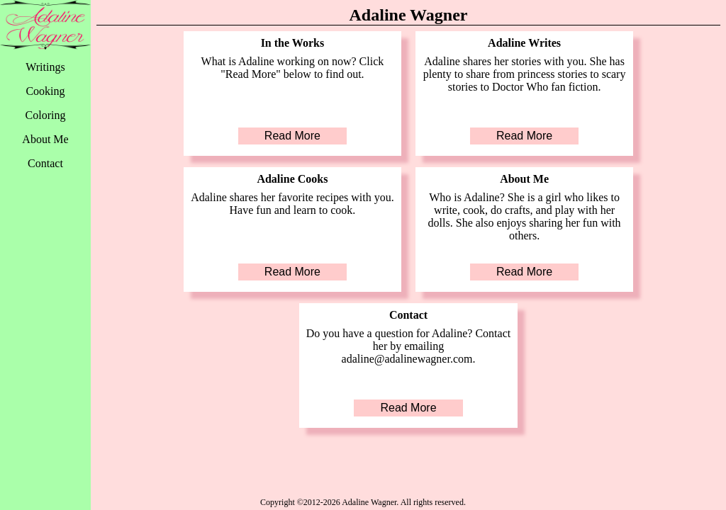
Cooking (45, 91)
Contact (45, 163)
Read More (292, 136)
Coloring (46, 115)
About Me (45, 139)
